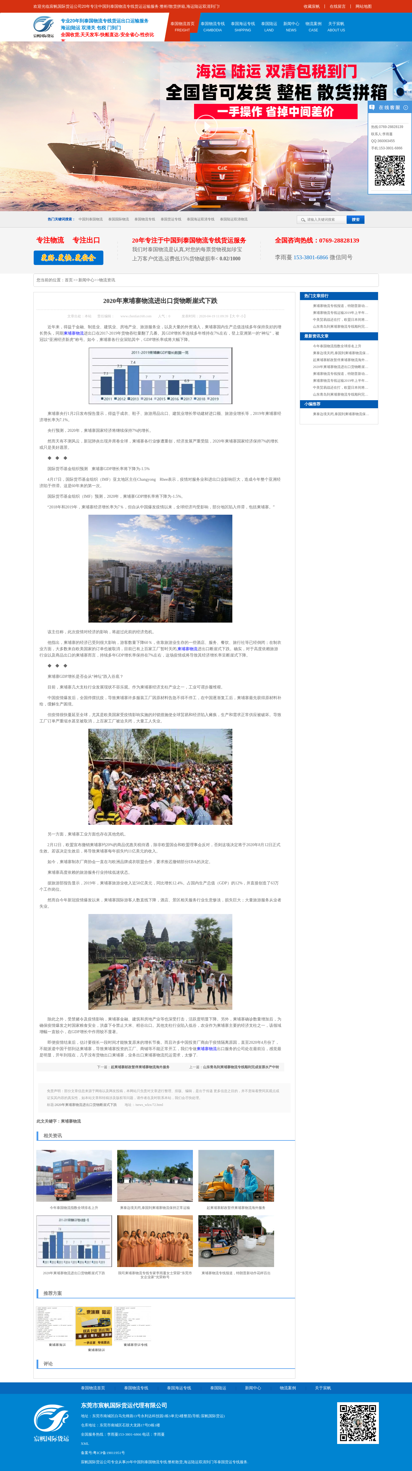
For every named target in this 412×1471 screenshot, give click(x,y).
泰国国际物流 (118, 219)
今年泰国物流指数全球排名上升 (74, 1208)
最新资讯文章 (316, 336)
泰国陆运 (218, 1388)
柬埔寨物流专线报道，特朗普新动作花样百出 (236, 1273)
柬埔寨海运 (57, 1345)
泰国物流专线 (144, 219)
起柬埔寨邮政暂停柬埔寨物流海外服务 (140, 1067)
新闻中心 (86, 280)
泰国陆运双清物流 (234, 219)
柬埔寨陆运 (96, 1350)
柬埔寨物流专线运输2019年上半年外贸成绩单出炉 (351, 313)
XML (85, 1443)
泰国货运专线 (171, 219)
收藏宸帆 (312, 6)
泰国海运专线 (179, 1388)
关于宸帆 (323, 1388)
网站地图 (364, 6)
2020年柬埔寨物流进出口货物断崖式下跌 (86, 1105)
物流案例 (288, 1388)
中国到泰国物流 (91, 219)
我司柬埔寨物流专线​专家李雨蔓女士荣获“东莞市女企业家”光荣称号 (155, 1275)
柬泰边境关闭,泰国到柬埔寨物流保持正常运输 (155, 1208)
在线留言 (338, 6)
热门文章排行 (316, 296)
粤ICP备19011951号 (109, 1453)
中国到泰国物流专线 (150, 1462)
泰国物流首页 (93, 1388)
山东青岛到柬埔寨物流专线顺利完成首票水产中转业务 (354, 327)
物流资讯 (107, 280)
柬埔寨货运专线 (136, 1345)
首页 (69, 280)
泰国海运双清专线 (200, 219)
